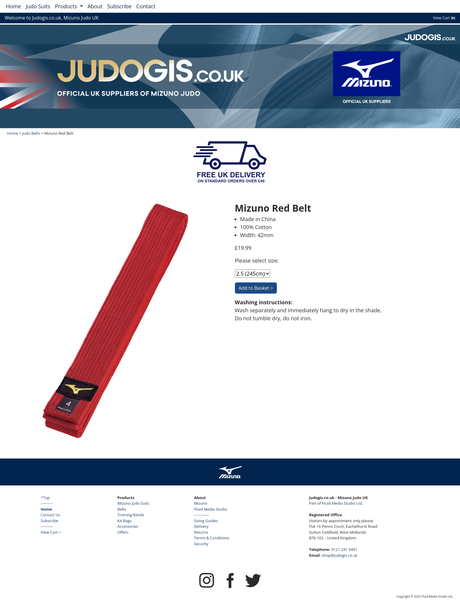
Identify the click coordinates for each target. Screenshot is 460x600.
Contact (146, 6)
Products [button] (66, 6)
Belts (121, 509)
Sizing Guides (206, 520)
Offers (123, 532)
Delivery (201, 526)
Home (13, 6)
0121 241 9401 (344, 549)
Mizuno (200, 503)
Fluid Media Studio (210, 509)
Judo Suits (38, 6)
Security (201, 543)
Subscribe (119, 6)
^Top (45, 497)
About (95, 6)
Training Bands (130, 514)
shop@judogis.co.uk (340, 555)
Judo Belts (31, 133)
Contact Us (50, 514)
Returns (201, 532)
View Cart (444, 17)
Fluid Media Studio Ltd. (342, 503)
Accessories (127, 526)
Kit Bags (124, 520)
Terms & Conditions (211, 538)
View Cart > (51, 532)
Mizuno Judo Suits (133, 503)
